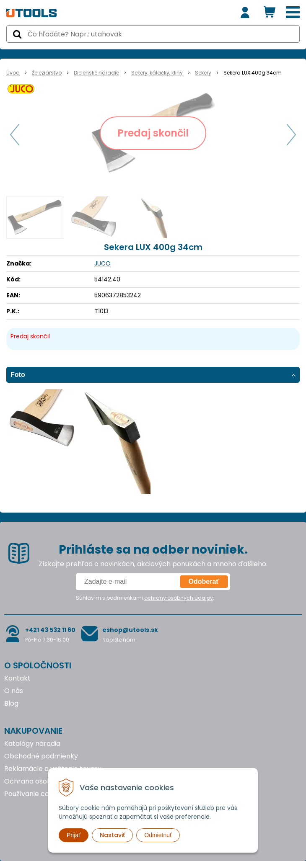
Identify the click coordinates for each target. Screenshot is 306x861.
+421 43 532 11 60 (50, 630)
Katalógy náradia (32, 743)
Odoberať (204, 581)
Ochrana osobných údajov (47, 781)
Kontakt (17, 678)
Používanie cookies (35, 794)
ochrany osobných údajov (178, 597)
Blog (11, 703)
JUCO (102, 263)
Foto (17, 374)
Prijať (73, 835)
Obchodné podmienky (41, 756)
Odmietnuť (158, 835)
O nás (13, 691)
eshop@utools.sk (130, 630)
